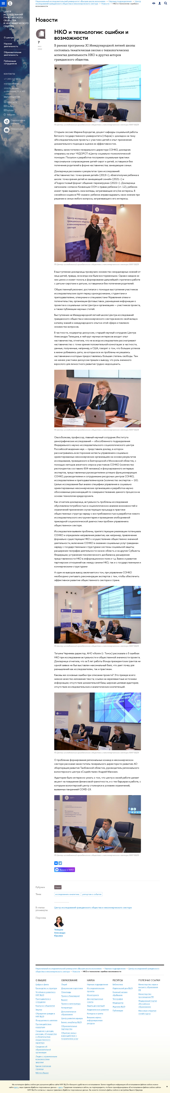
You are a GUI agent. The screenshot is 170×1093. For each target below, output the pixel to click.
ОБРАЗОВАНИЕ (69, 980)
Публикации (118, 1010)
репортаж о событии (91, 894)
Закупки (39, 1009)
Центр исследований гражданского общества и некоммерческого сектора (93, 907)
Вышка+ (64, 1000)
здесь (16, 1087)
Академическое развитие (98, 1009)
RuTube (10, 110)
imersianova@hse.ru (12, 83)
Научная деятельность (11, 45)
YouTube (10, 106)
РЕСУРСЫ (118, 980)
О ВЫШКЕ (41, 980)
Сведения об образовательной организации (43, 1049)
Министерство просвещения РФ (146, 995)
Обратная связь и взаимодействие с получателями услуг (69, 1036)
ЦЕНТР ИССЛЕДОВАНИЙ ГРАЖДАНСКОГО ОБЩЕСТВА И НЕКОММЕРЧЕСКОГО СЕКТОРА (16, 19)
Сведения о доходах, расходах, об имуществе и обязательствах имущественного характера (46, 1037)
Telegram (11, 114)
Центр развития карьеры (72, 1018)
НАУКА (91, 980)
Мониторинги (93, 995)
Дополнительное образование (68, 1013)
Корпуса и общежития (45, 1006)
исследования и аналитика (67, 894)
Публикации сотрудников (10, 62)
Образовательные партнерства (69, 1027)
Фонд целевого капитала (46, 1020)
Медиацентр (118, 1003)
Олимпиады (66, 992)
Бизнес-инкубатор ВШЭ (71, 1022)
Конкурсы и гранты (95, 1013)
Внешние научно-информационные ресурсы (95, 1020)
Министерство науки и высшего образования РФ (148, 987)
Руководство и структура (46, 988)
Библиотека (118, 984)
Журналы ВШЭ (119, 1006)
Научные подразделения (115, 968)
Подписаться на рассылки (18, 122)
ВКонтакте (12, 102)
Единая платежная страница (43, 1067)
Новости (76, 971)
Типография (118, 999)
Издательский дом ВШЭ (123, 988)
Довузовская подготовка (72, 988)
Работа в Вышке (42, 1073)
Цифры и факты (42, 984)
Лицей (64, 984)
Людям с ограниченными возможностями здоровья (46, 1059)
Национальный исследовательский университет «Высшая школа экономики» (69, 968)
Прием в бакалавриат (70, 996)
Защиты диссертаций (96, 1006)
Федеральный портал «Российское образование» (147, 1004)
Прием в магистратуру (70, 1003)
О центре (9, 37)
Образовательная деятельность (12, 53)
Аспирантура (66, 1007)
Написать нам (17, 128)
